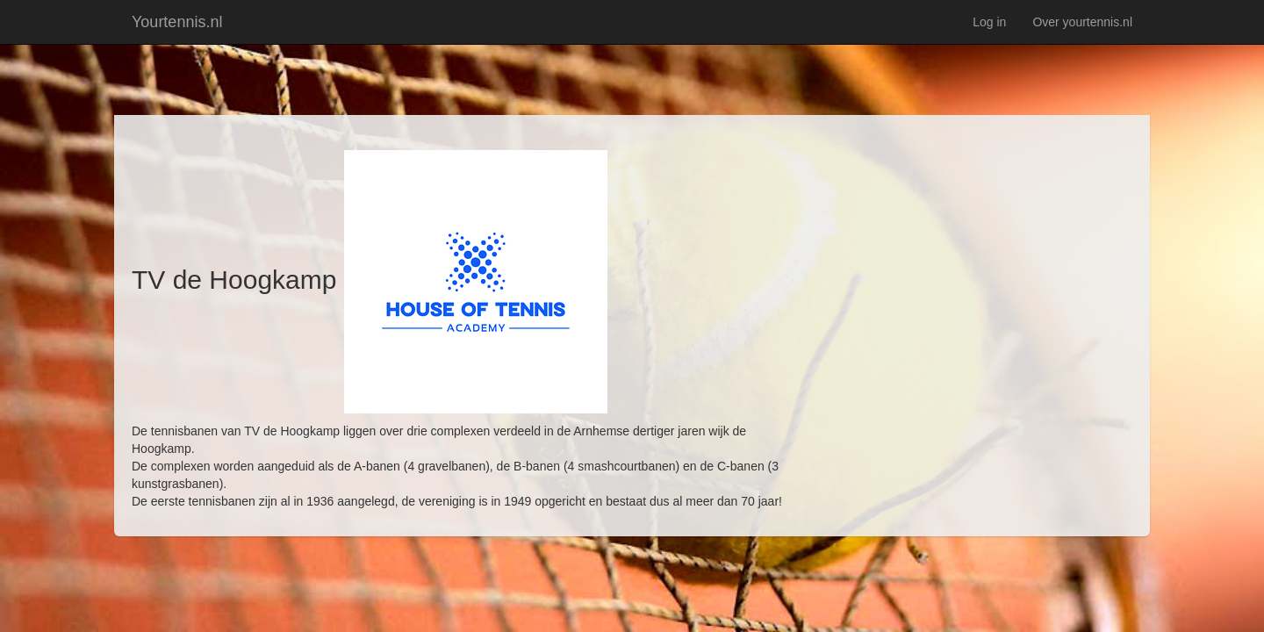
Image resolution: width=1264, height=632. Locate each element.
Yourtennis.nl (177, 22)
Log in (989, 22)
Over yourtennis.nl (1082, 22)
